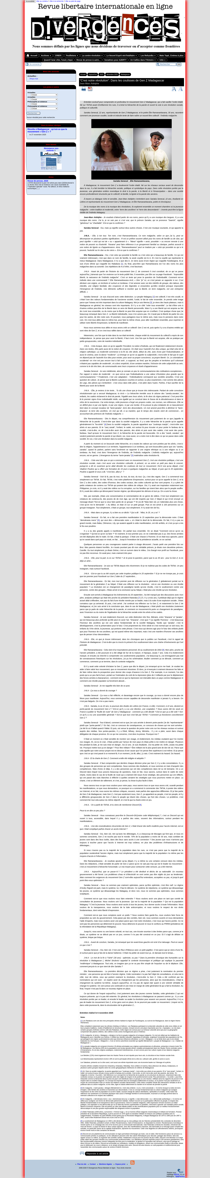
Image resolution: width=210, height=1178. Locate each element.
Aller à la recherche (56, 1)
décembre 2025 (112, 74)
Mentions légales (104, 1164)
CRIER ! (58, 55)
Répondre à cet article (97, 1153)
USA (163, 60)
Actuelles (31, 93)
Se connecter (34, 64)
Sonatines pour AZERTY (115, 60)
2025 (101, 74)
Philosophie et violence (37, 102)
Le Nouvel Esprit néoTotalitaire (121, 55)
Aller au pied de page (72, 1)
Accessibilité (30, 1)
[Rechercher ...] (166, 64)
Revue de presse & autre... (88, 60)
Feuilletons (72, 55)
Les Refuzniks (148, 55)
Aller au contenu (42, 1)
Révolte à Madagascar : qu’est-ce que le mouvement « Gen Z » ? (47, 130)
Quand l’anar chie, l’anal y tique (58, 60)
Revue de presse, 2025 (37, 181)
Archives (46, 55)
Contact (92, 1164)
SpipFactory (180, 1176)
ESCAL (176, 1174)
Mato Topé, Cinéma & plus (171, 55)
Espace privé (120, 1164)
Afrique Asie (33, 79)
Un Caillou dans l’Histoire (143, 60)
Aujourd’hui (93, 74)
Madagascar (125, 74)
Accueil (32, 55)
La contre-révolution (92, 55)
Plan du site (81, 1164)
